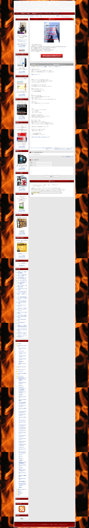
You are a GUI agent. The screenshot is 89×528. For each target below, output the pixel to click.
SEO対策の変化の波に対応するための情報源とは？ (63, 149)
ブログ (31, 165)
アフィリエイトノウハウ (22, 345)
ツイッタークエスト (22, 421)
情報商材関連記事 (21, 377)
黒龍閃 (20, 487)
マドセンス (21, 447)
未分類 (19, 491)
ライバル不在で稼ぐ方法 (22, 280)
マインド (19, 371)
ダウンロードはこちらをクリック (40, 137)
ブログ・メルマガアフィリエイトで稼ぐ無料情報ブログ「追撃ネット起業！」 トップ (30, 15)
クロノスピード (21, 420)
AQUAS (20, 385)
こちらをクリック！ (22, 41)
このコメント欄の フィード (67, 156)
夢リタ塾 (20, 467)
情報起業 (20, 361)
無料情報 (57, 15)
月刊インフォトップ (22, 472)
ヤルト (20, 456)
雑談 (18, 494)
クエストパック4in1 (22, 417)
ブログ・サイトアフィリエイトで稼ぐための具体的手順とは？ (42, 147)
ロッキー (20, 458)
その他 (19, 343)
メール (31, 163)
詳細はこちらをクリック (35, 74)
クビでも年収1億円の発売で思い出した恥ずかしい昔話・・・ (22, 302)
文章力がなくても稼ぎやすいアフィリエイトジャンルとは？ (22, 309)
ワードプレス (20, 376)
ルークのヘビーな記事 (22, 373)
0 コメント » (60, 66)
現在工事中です (22, 265)
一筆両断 (20, 460)
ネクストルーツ (21, 430)
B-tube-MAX (21, 387)
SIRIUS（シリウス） (22, 396)
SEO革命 (20, 394)
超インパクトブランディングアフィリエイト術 (22, 484)
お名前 (31, 162)
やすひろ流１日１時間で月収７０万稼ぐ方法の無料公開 (22, 316)
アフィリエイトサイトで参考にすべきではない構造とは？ (22, 329)
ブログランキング (21, 369)
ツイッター (21, 351)
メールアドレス (35, 192)
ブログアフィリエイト (51, 15)
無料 (56, 66)
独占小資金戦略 (21, 481)
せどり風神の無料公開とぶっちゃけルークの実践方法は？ (22, 298)
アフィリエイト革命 (22, 408)
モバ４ (20, 454)
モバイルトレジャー (22, 448)
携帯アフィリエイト (22, 363)
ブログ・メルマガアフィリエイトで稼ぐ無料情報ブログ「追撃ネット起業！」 (43, 524)
